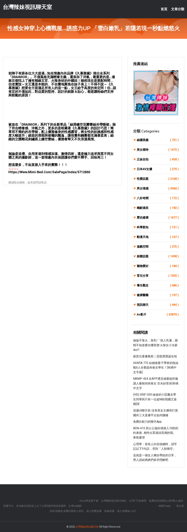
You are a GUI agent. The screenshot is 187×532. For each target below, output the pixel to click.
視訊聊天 (158, 304)
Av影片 (158, 314)
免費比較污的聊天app (147, 421)
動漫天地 (158, 237)
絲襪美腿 (158, 140)
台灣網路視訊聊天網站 (114, 500)
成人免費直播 (94, 511)
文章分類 (177, 9)
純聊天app (165, 505)
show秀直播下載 (88, 500)
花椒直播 (109, 511)
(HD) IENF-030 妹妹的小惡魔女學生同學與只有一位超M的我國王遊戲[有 (155, 399)
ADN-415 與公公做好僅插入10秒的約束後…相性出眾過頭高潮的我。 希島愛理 (155, 432)
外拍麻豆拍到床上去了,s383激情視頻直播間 (41, 505)
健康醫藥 (158, 295)
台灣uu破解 (74, 505)
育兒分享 (158, 275)
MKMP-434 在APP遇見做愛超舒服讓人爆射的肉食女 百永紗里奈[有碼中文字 (155, 383)
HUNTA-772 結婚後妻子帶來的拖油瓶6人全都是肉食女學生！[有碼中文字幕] (155, 367)
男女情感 (158, 188)
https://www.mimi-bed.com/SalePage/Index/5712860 (49, 172)
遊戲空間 (158, 246)
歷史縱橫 (158, 217)
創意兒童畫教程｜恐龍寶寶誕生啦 (155, 356)
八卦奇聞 (158, 198)
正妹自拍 (158, 159)
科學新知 (158, 227)
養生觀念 (158, 285)
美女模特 (158, 149)
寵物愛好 (158, 266)
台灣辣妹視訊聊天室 (27, 7)
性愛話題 (158, 178)
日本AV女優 (158, 169)
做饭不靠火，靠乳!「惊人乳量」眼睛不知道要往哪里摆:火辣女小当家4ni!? (155, 345)
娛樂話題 (158, 256)
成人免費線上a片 (126, 511)
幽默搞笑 (158, 207)
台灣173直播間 (137, 500)
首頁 (164, 9)
